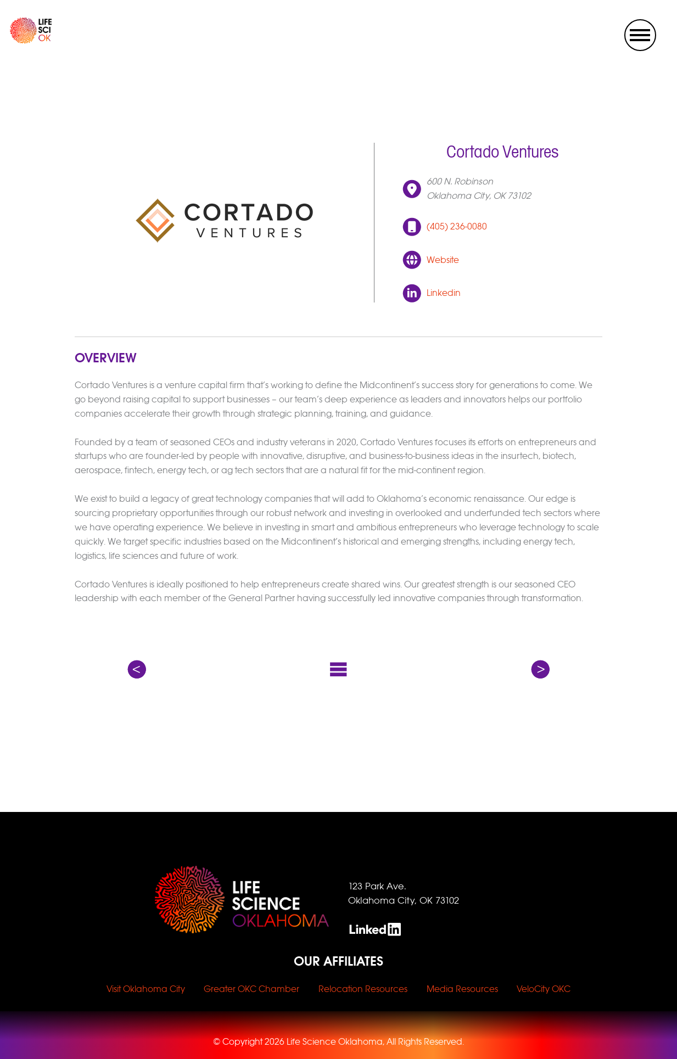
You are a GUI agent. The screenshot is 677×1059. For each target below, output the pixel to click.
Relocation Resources (362, 989)
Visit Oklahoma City (146, 989)
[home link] (21, 41)
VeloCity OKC (543, 989)
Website (443, 260)
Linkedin (444, 293)
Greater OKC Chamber (251, 989)
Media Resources (462, 989)
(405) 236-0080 (457, 226)
